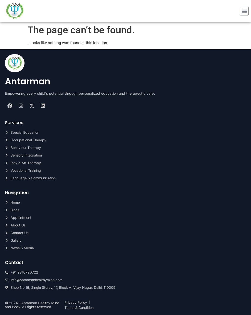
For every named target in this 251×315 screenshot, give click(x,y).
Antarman (27, 81)
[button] (244, 11)
